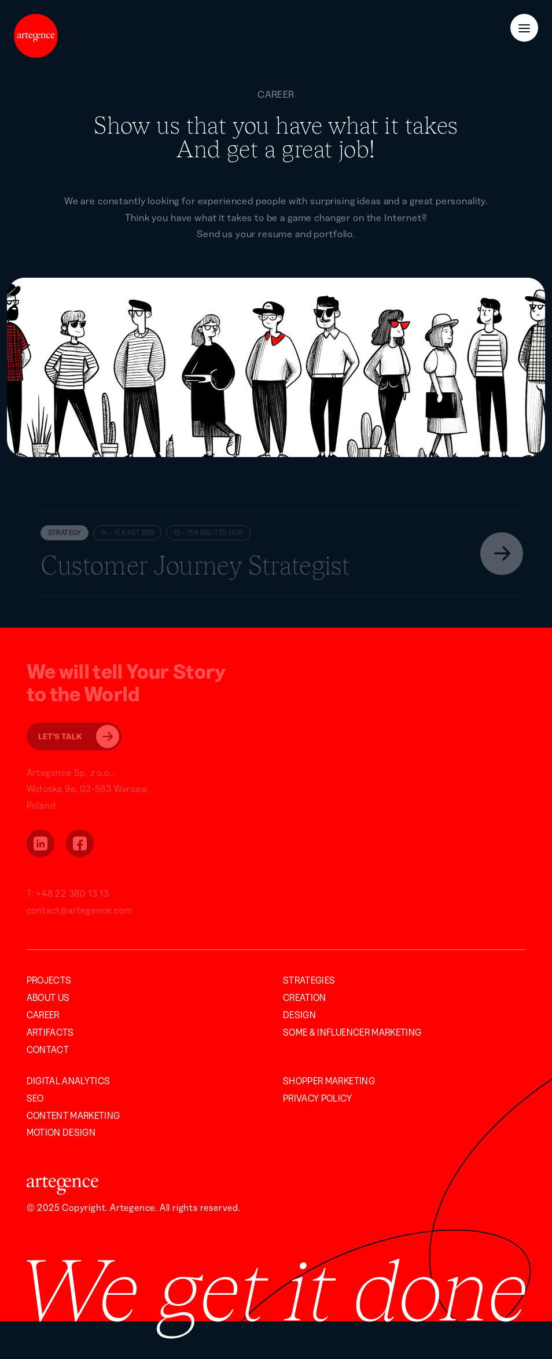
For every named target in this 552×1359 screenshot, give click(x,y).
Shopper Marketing (329, 1081)
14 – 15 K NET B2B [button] (127, 533)
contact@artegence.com (80, 911)
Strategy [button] (64, 533)
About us (48, 997)
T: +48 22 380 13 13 (68, 894)
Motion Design (61, 1132)
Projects (49, 980)
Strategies (309, 980)
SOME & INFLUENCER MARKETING (352, 1032)
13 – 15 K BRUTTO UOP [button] (208, 533)
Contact (48, 1049)
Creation (304, 997)
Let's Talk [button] (78, 737)
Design (299, 1015)
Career (43, 1015)
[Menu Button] (524, 28)
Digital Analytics (69, 1081)
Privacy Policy (317, 1098)
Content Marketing (73, 1115)
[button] (283, 554)
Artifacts (50, 1032)
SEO (35, 1098)
